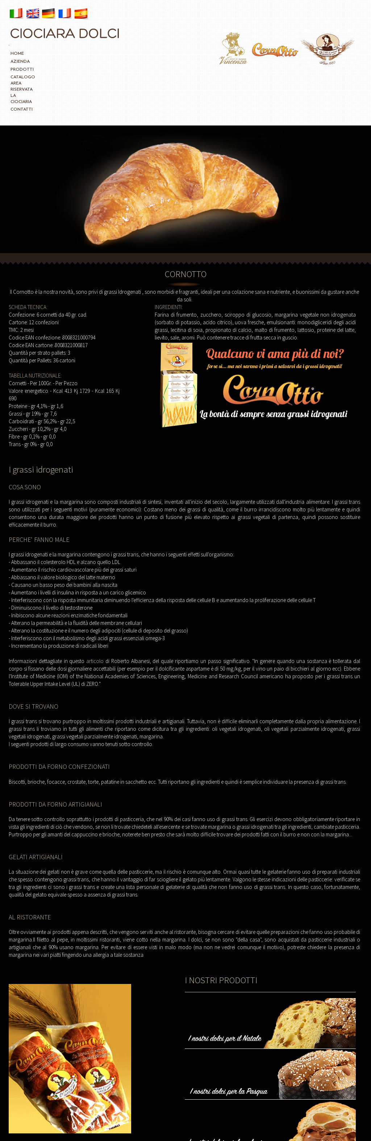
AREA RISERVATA (120, 54)
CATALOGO (87, 54)
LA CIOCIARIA (154, 54)
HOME (17, 54)
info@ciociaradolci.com (315, 1125)
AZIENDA (36, 54)
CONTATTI (182, 54)
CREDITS (279, 1125)
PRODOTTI (60, 54)
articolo (95, 607)
